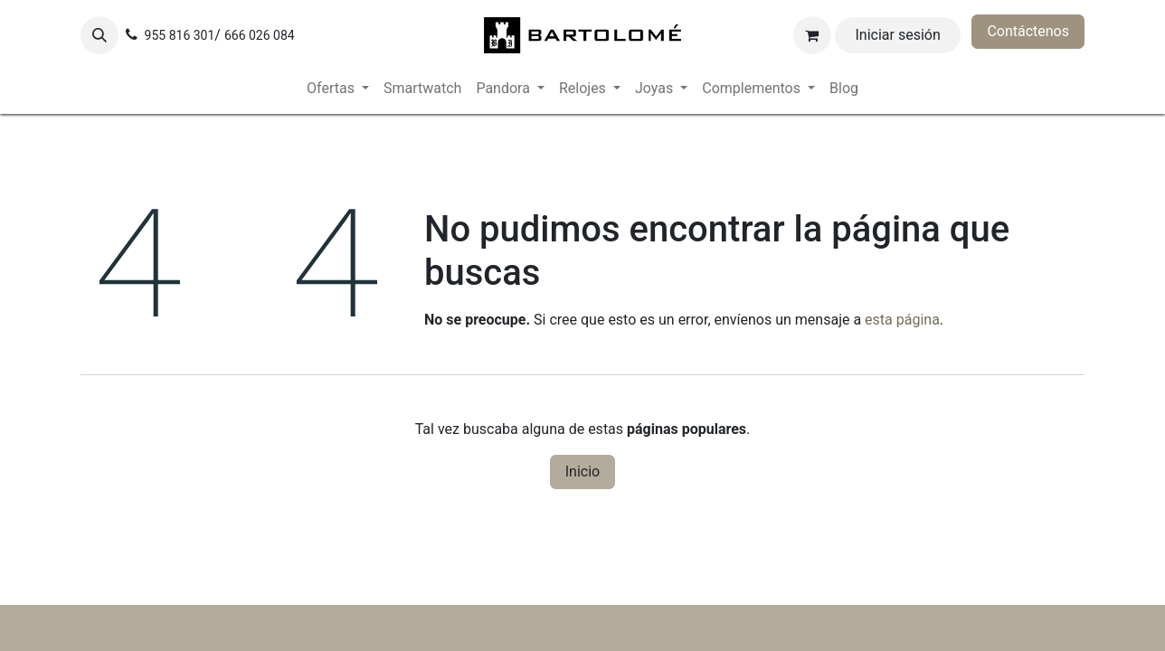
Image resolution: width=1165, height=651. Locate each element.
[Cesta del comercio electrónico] (812, 35)
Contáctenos (1028, 31)
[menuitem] (337, 89)
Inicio (582, 471)
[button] (99, 35)
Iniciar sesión (898, 34)
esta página (902, 319)
